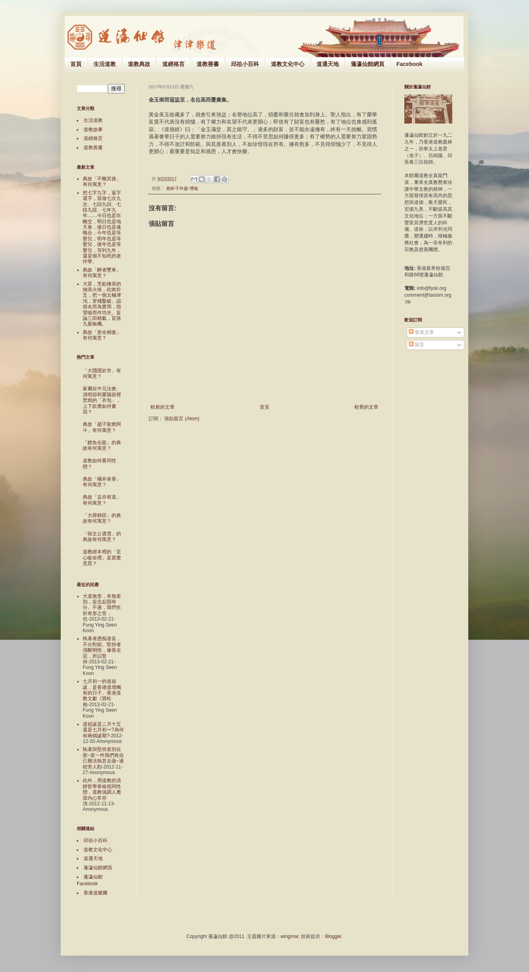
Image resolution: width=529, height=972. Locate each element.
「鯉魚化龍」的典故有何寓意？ (102, 445)
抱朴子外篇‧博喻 (182, 188)
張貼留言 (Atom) (181, 418)
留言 (416, 344)
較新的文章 (163, 407)
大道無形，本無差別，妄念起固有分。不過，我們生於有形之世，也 (102, 607)
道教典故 (139, 64)
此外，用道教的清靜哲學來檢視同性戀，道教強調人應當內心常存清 (102, 792)
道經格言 (173, 64)
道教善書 (208, 64)
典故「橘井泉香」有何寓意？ (102, 481)
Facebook (409, 64)
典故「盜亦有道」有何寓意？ (102, 499)
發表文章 (421, 332)
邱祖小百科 (245, 64)
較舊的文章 (366, 407)
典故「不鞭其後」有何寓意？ (102, 181)
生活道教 (104, 64)
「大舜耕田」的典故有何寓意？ (102, 518)
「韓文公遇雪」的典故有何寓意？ (102, 536)
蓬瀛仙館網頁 (367, 64)
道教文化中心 (287, 64)
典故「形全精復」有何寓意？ (102, 335)
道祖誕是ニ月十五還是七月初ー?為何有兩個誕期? (103, 729)
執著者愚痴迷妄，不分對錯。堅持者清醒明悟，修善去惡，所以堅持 (102, 650)
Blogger (333, 936)
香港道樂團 (95, 893)
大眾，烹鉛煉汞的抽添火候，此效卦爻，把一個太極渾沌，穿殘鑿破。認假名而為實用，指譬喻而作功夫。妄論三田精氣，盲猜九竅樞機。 (102, 304)
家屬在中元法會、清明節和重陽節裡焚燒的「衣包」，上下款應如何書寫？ (102, 400)
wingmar (289, 936)
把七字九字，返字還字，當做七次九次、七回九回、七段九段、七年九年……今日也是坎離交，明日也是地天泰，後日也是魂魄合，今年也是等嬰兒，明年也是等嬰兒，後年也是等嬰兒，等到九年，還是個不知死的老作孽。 (102, 227)
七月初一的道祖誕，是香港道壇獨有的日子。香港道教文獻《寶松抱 (102, 693)
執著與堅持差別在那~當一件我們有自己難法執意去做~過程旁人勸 (103, 757)
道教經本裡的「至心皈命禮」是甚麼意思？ (102, 557)
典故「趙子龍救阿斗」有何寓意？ (102, 427)
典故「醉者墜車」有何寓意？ (102, 272)
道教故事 (93, 129)
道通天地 (327, 64)
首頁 (76, 64)
